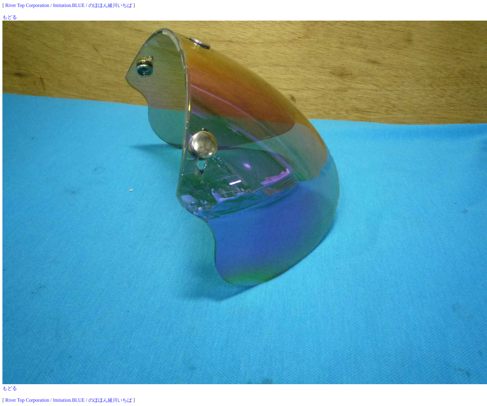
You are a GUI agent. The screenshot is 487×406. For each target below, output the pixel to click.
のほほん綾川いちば (110, 5)
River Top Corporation (27, 5)
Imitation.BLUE (68, 5)
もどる (9, 17)
